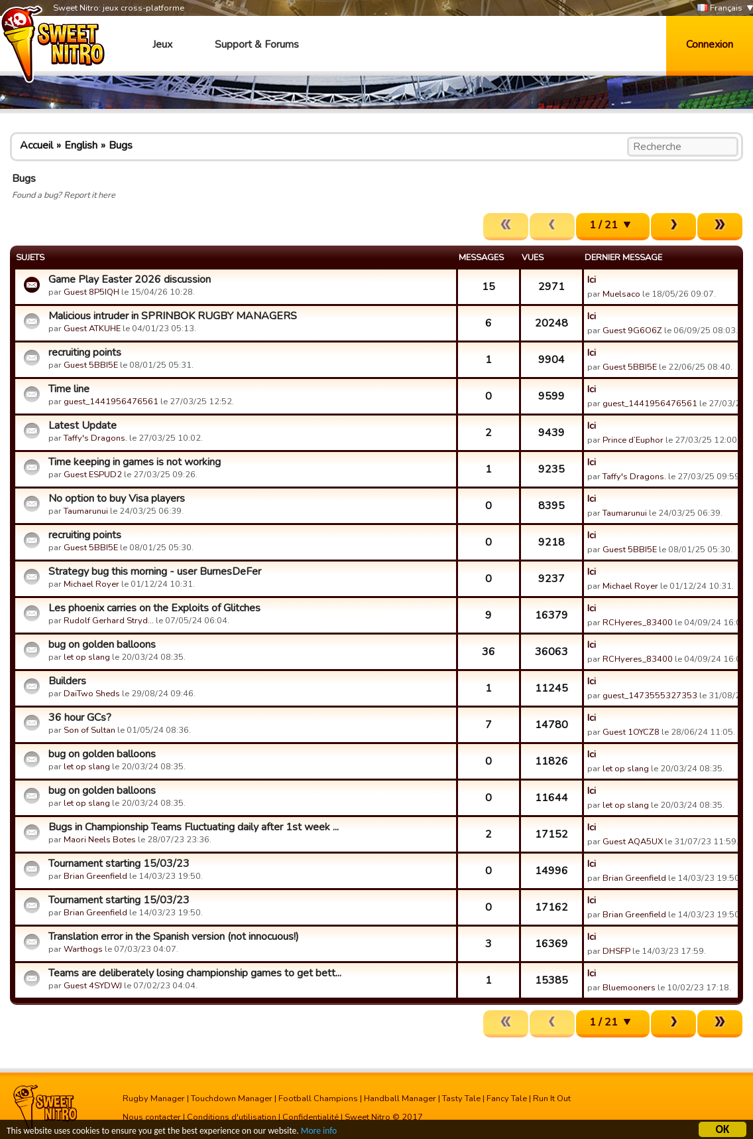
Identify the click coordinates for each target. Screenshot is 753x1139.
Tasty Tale (461, 1098)
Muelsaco (621, 294)
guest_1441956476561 (111, 402)
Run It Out (552, 1098)
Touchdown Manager (231, 1098)
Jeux (162, 44)
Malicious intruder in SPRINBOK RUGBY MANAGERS (172, 316)
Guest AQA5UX (633, 842)
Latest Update (82, 425)
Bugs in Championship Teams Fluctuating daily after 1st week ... (193, 827)
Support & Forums (257, 44)
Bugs (121, 145)
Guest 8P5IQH (91, 292)
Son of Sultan (89, 730)
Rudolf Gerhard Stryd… (109, 621)
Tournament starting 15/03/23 (119, 863)
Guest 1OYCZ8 (631, 732)
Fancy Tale (507, 1098)
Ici (591, 279)
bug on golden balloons (102, 644)
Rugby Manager (154, 1098)
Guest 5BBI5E (91, 365)
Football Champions (318, 1098)
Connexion (709, 44)
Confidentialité (310, 1117)
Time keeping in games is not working (134, 462)
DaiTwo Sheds (92, 694)
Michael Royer (91, 584)
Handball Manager (400, 1098)
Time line (68, 389)
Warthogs (83, 949)
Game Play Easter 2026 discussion (129, 279)
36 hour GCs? (79, 717)
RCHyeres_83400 (638, 623)
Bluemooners (629, 988)
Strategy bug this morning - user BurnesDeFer (154, 571)
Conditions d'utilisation (231, 1117)
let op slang (87, 657)
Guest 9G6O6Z (632, 331)
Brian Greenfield (95, 876)
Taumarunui (86, 511)
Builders (67, 681)
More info (319, 1132)
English (80, 145)
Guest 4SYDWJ (93, 986)
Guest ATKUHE (92, 329)
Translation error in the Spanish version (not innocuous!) (173, 936)
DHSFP (616, 951)
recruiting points (84, 352)
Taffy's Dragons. (95, 438)
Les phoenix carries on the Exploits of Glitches (154, 608)
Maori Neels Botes (100, 840)
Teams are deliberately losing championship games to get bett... (194, 973)
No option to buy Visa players (116, 498)
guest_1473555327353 (650, 696)
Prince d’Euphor (633, 440)
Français (719, 8)
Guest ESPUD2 (93, 475)
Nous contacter (152, 1117)
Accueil (36, 145)
